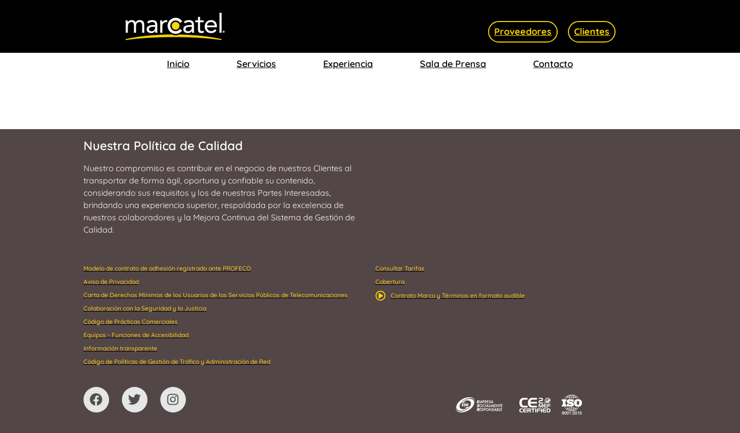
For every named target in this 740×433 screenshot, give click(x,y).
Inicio (178, 64)
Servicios (256, 64)
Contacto (553, 64)
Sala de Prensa (453, 64)
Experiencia (348, 64)
